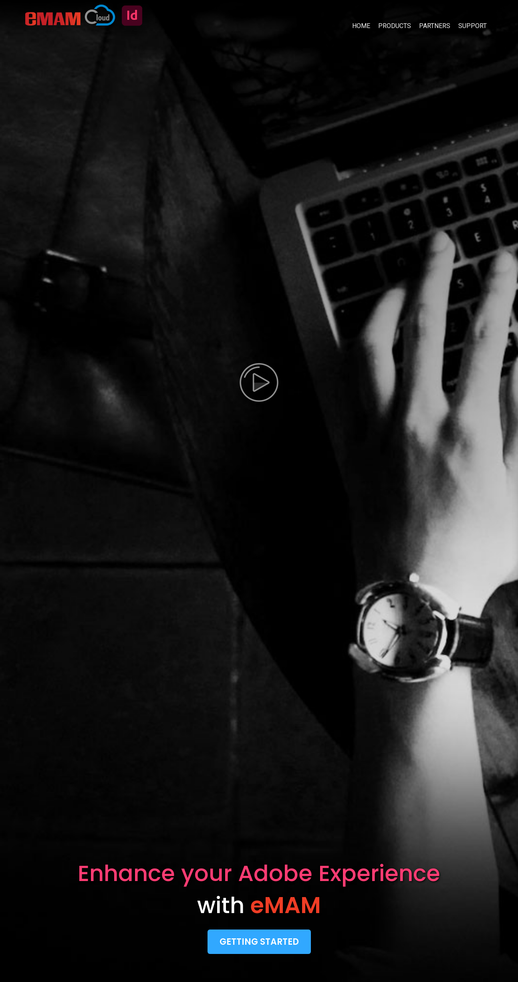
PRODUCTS (394, 26)
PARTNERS (434, 26)
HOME (361, 26)
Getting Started (259, 942)
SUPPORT (472, 26)
